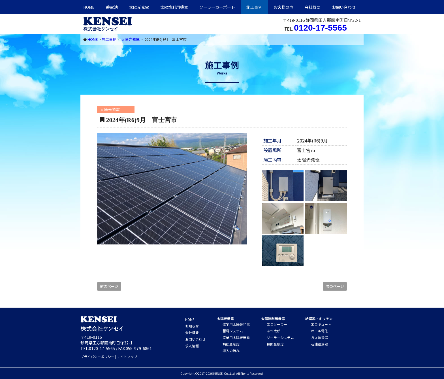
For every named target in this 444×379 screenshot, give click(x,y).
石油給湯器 (319, 344)
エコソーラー (277, 324)
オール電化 (319, 330)
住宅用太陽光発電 (236, 324)
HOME (89, 7)
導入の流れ (231, 350)
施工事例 (254, 7)
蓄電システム (233, 330)
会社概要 (313, 7)
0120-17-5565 (320, 27)
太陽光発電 (139, 7)
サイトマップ (127, 356)
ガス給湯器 (319, 337)
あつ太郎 (273, 330)
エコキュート (321, 324)
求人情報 (192, 345)
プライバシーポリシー (97, 356)
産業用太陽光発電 (236, 337)
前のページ (109, 286)
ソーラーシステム (280, 337)
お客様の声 (283, 7)
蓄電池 (112, 7)
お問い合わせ (344, 7)
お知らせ (192, 325)
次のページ (335, 286)
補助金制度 (231, 344)
